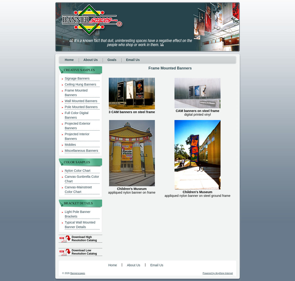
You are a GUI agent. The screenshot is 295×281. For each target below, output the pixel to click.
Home (69, 60)
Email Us (133, 60)
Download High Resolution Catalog (84, 238)
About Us (90, 60)
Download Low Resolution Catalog (84, 252)
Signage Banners (77, 78)
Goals (111, 60)
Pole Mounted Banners (81, 107)
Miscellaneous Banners (81, 150)
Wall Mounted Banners (81, 101)
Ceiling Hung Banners (80, 84)
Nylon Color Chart (77, 170)
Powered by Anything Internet (218, 273)
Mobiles (70, 144)
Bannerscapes (77, 273)
